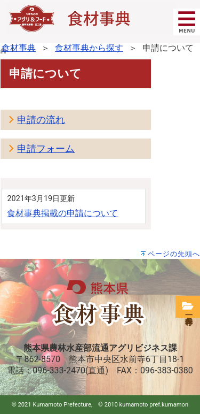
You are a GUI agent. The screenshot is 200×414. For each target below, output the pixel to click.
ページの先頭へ (174, 254)
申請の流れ (41, 119)
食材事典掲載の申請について (62, 213)
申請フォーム (46, 148)
